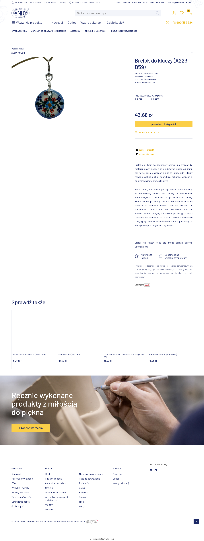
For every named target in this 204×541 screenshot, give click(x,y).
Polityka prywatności (22, 478)
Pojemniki (84, 483)
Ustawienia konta (21, 501)
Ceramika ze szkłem (55, 483)
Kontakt (160, 3)
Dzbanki (49, 509)
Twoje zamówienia (21, 497)
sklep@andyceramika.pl (180, 3)
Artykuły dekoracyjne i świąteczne (56, 499)
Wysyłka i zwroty (20, 487)
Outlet (116, 478)
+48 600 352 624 (182, 22)
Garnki (82, 487)
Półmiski (83, 492)
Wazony (49, 504)
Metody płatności (20, 492)
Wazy (82, 506)
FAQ (14, 483)
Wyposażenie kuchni (55, 492)
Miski (81, 501)
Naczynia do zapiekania (91, 473)
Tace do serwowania (89, 478)
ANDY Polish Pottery (158, 464)
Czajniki (49, 487)
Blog (145, 3)
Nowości (117, 473)
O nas (118, 3)
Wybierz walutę (18, 49)
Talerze (83, 497)
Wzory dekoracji (121, 483)
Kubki (48, 473)
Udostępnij (139, 284)
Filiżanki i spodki (53, 478)
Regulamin (17, 473)
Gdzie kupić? (18, 506)
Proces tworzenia (132, 3)
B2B (152, 3)
